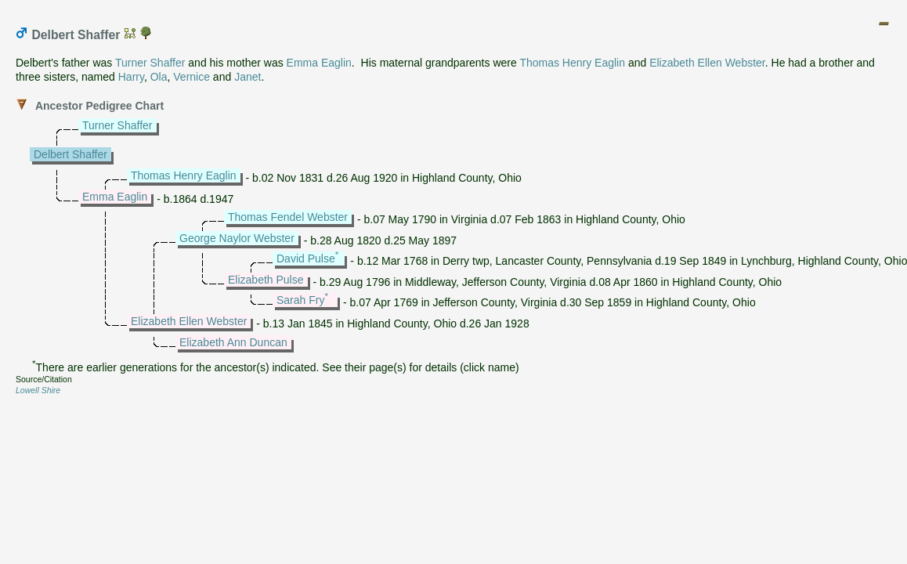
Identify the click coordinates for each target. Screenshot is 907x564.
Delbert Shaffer (70, 154)
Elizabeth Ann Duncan (233, 342)
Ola (159, 76)
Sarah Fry (300, 300)
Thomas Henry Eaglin (572, 62)
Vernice (191, 76)
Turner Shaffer (150, 62)
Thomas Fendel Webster (288, 217)
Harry (131, 76)
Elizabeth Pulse (266, 279)
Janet (247, 76)
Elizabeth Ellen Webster (707, 62)
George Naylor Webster (237, 238)
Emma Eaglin (319, 62)
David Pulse (305, 258)
